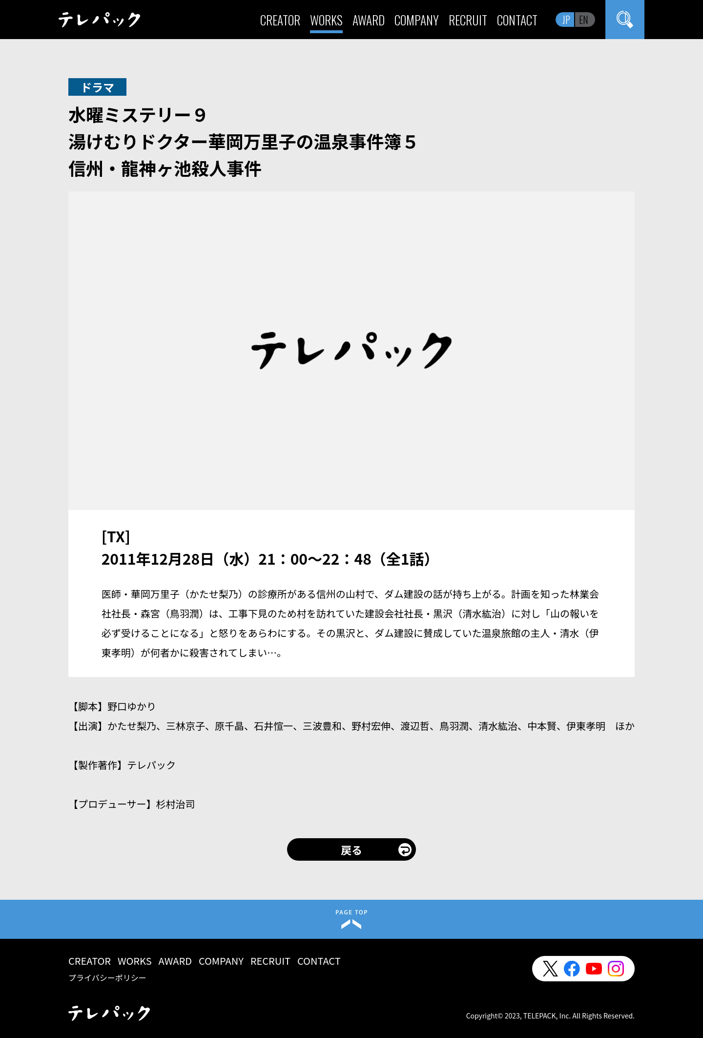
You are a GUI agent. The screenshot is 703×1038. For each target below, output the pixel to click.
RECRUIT (468, 20)
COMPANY (416, 20)
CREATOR (280, 20)
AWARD (368, 20)
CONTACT (517, 20)
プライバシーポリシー (107, 977)
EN (583, 19)
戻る (351, 849)
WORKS (326, 20)
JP (566, 19)
